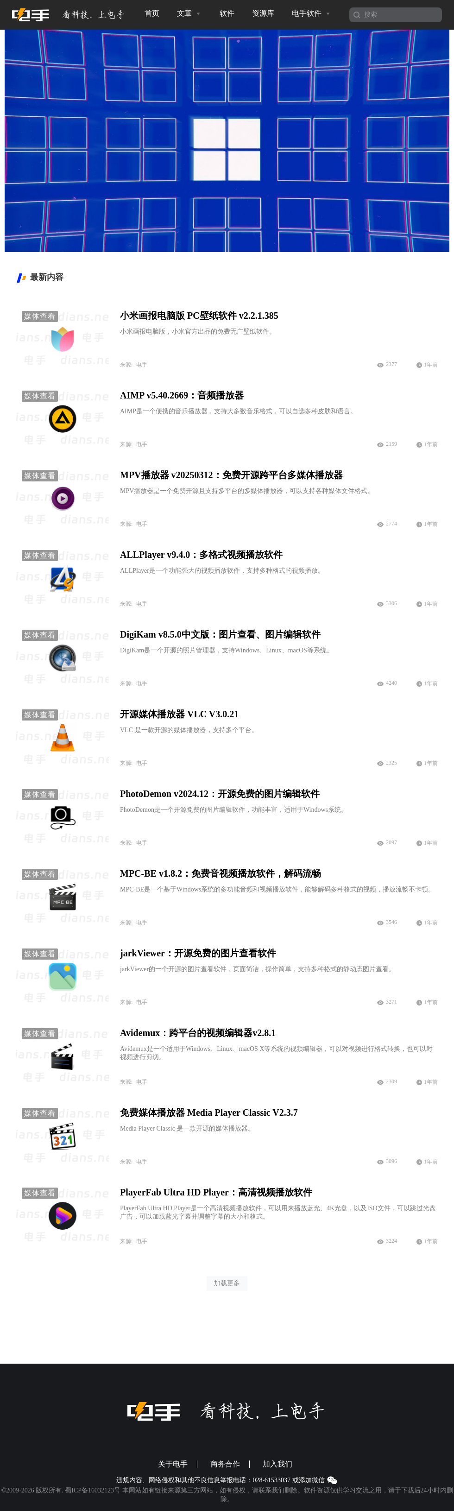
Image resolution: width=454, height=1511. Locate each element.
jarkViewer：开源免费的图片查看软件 (198, 953)
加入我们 (277, 1464)
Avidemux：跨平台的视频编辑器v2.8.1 (198, 1033)
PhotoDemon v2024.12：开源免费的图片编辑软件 (220, 794)
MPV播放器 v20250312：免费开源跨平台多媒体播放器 (231, 475)
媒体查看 (40, 316)
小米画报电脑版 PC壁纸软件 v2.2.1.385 (199, 315)
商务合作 (225, 1464)
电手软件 (312, 13)
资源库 (263, 13)
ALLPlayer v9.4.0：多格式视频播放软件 (201, 555)
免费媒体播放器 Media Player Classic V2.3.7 (209, 1112)
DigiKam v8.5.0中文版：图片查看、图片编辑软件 (220, 634)
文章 (189, 13)
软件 (227, 13)
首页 (152, 13)
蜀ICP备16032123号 (92, 1490)
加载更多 (227, 1283)
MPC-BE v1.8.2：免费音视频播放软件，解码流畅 (220, 873)
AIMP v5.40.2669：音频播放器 (182, 395)
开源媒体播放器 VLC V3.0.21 (179, 714)
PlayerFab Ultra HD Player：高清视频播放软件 (216, 1192)
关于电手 (173, 1464)
